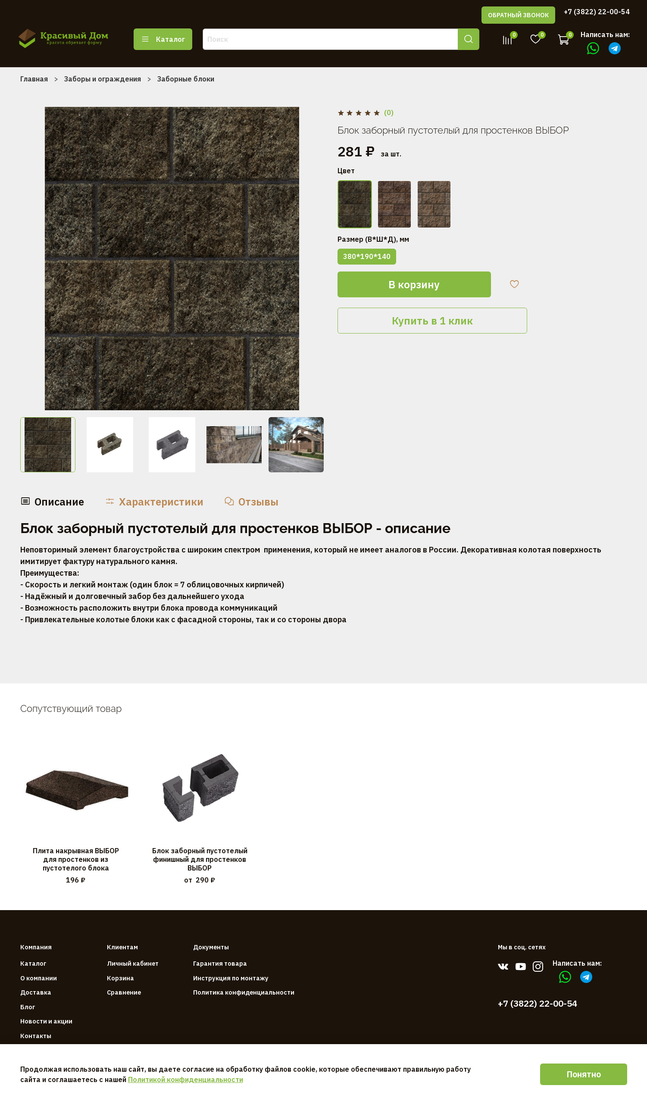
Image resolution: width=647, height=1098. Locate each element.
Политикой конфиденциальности (185, 1079)
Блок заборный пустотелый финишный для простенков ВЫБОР (199, 859)
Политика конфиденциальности (243, 992)
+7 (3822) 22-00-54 (597, 11)
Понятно (583, 1074)
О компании (38, 978)
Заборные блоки (185, 79)
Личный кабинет (133, 963)
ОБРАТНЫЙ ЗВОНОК (518, 15)
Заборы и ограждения (102, 79)
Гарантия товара (220, 963)
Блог (27, 1007)
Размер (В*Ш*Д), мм (373, 239)
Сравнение (124, 992)
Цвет (346, 171)
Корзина (120, 978)
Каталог (163, 39)
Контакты (35, 1036)
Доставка (35, 992)
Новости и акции (46, 1021)
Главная (34, 79)
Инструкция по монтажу (231, 978)
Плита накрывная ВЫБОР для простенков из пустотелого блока (75, 859)
